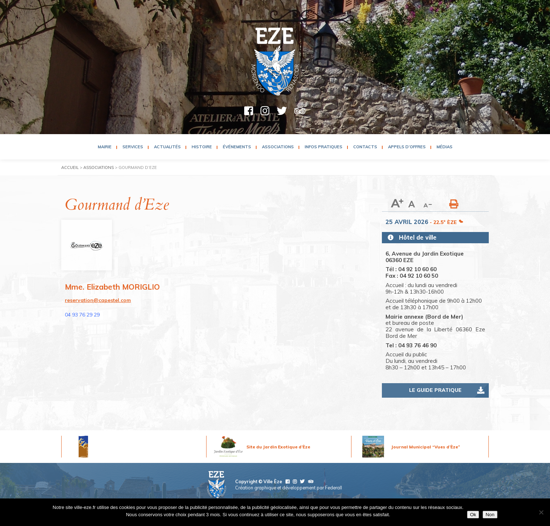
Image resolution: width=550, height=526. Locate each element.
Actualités (167, 146)
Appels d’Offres (407, 146)
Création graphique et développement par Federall (288, 487)
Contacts (365, 146)
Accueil (70, 167)
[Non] (541, 512)
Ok (473, 514)
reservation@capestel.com (98, 300)
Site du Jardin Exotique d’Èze (278, 447)
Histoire (202, 146)
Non (490, 514)
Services (132, 146)
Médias (445, 146)
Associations (278, 146)
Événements (237, 146)
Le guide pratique (435, 390)
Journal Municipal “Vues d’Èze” (425, 447)
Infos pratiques (323, 146)
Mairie (105, 146)
